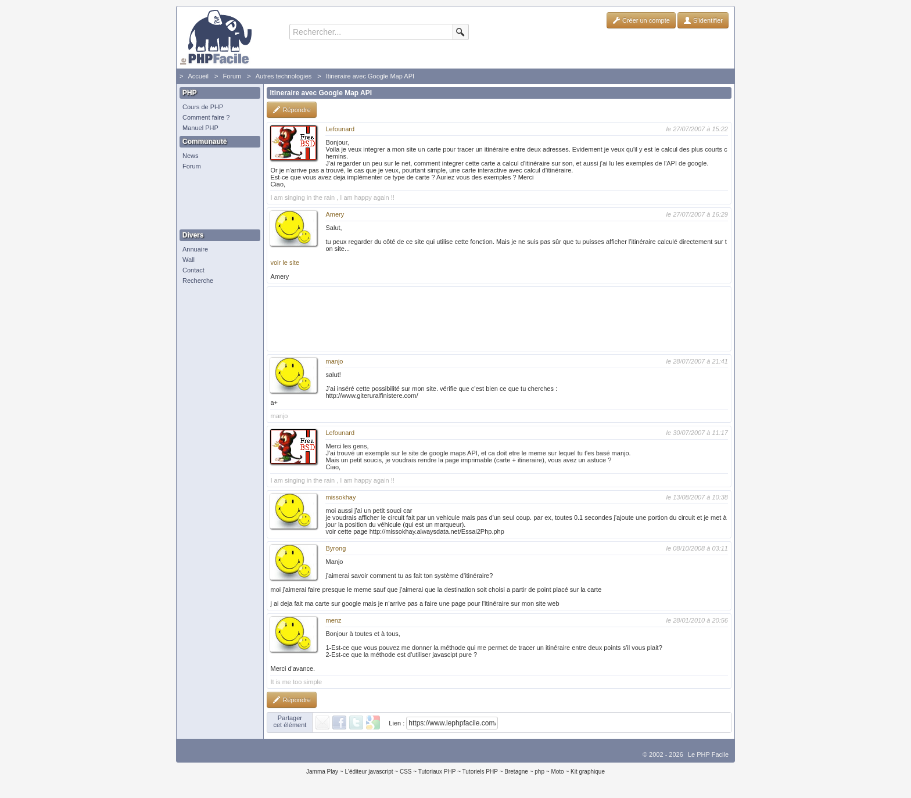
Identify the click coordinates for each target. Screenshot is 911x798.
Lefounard (339, 128)
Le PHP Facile (708, 754)
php (539, 771)
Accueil (198, 76)
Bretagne (516, 771)
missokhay (340, 497)
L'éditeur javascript (369, 771)
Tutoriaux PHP (437, 771)
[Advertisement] (217, 200)
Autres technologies (284, 76)
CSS (406, 771)
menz (333, 620)
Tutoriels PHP (480, 771)
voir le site (284, 262)
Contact (193, 270)
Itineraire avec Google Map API (370, 76)
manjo (334, 361)
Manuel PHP (200, 127)
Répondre (291, 110)
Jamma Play (322, 771)
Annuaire (195, 249)
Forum (232, 76)
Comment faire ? (205, 117)
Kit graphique (588, 771)
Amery (334, 214)
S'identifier (703, 20)
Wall (188, 259)
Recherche (197, 280)
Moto (557, 771)
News (190, 155)
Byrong (335, 548)
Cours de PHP (202, 106)
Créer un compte (641, 20)
